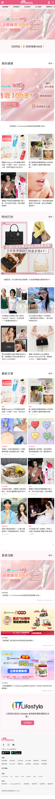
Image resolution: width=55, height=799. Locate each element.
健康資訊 (49, 7)
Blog (34, 776)
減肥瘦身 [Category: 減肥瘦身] (4, 446)
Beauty (29, 776)
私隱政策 (42, 784)
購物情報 (4, 764)
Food (22, 776)
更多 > (50, 63)
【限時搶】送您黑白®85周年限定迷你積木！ (18, 641)
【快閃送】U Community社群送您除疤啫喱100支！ (27, 126)
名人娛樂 (38, 7)
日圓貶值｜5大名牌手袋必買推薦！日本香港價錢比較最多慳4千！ (28, 280)
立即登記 (27, 723)
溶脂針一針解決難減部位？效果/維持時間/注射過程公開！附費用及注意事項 (13, 451)
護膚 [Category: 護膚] (3, 406)
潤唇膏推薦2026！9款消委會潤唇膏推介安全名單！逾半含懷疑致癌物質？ (41, 203)
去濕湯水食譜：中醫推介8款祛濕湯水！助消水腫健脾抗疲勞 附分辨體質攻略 (14, 491)
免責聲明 (26, 784)
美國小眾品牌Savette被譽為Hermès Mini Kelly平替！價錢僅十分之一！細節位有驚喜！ (40, 356)
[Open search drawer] (53, 2)
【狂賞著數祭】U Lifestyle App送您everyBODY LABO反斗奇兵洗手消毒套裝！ (27, 687)
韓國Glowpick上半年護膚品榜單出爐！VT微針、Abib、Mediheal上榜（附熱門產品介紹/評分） (13, 164)
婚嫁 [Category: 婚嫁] (30, 526)
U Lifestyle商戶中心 (15, 784)
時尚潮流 (16, 7)
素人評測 (12, 764)
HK (11, 776)
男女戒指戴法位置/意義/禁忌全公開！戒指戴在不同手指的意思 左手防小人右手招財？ (14, 356)
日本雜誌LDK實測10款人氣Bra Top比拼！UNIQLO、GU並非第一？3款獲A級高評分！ (13, 318)
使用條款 (34, 784)
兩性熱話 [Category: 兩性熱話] (31, 446)
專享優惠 (44, 764)
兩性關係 (44, 760)
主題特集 (28, 764)
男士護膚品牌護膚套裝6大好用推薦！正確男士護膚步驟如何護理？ (41, 164)
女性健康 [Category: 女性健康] (4, 486)
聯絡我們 (50, 784)
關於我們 (4, 784)
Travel (16, 776)
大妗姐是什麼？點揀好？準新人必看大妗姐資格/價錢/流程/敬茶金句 (40, 531)
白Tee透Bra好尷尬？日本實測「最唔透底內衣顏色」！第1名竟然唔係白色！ (41, 318)
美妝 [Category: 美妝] (30, 486)
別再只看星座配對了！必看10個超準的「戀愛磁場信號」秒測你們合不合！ (13, 531)
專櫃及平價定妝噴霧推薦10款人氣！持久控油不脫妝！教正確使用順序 (13, 203)
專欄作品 (20, 764)
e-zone (40, 776)
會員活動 (36, 764)
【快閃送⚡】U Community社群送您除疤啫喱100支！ (21, 595)
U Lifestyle (5, 776)
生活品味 (27, 7)
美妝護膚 (5, 7)
